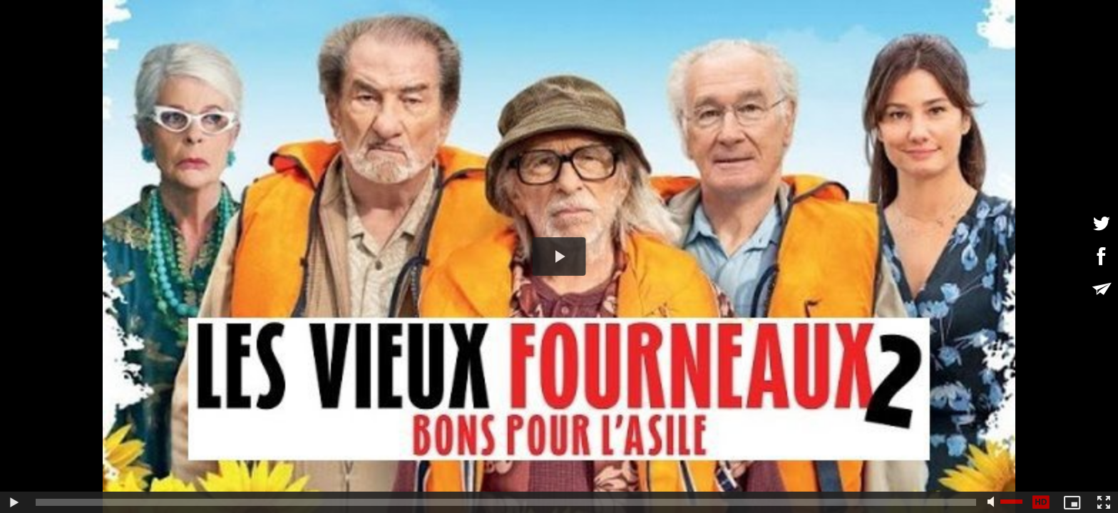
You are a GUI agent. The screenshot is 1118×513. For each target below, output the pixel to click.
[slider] (506, 502)
